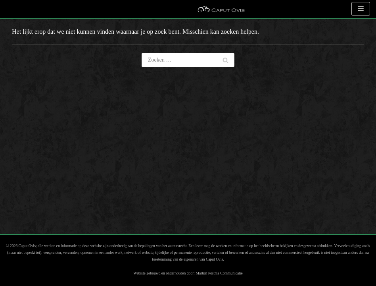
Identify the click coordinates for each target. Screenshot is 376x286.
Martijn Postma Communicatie (219, 273)
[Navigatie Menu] (360, 8)
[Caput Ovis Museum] (221, 9)
